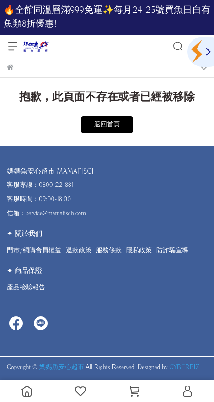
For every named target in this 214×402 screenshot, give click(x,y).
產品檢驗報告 (26, 287)
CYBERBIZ (184, 367)
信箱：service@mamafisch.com (46, 213)
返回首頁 (107, 124)
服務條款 (109, 250)
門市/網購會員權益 (34, 250)
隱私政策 (139, 250)
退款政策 (78, 250)
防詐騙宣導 (172, 250)
